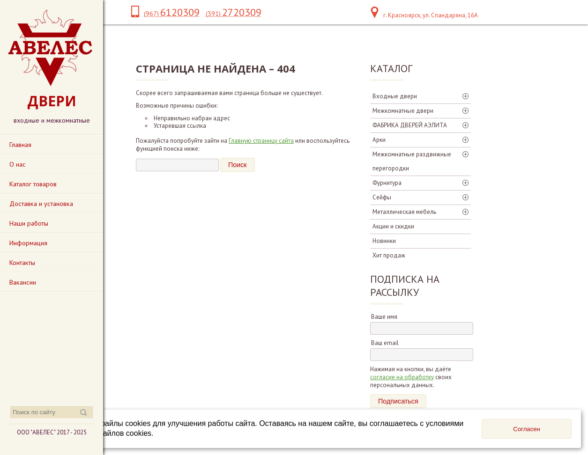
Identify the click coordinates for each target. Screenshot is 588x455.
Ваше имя (384, 317)
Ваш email (385, 343)
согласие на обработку (402, 377)
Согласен (526, 429)
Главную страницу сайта (261, 141)
